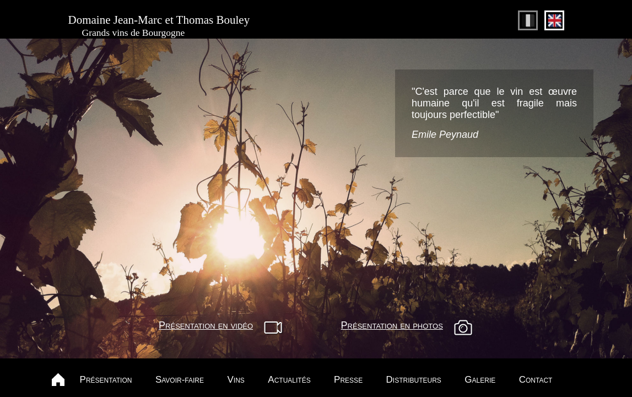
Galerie (479, 379)
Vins (236, 379)
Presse (348, 379)
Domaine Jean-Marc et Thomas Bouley (159, 26)
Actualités (289, 379)
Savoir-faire (179, 379)
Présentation (106, 379)
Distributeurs (413, 379)
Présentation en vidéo (206, 325)
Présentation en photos (392, 325)
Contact (536, 379)
